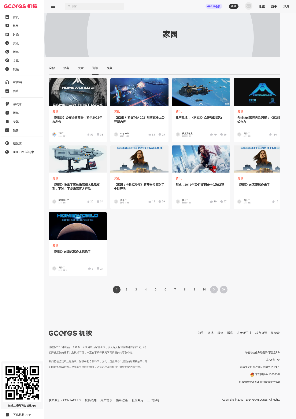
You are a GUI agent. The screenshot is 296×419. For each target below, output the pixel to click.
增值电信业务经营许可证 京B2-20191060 (268, 352)
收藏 (262, 6)
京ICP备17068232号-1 (279, 359)
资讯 (55, 111)
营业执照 (287, 345)
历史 (274, 6)
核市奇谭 (261, 333)
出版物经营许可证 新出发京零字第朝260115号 (265, 382)
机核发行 (277, 333)
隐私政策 (122, 400)
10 (204, 289)
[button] (285, 390)
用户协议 (106, 400)
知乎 (201, 333)
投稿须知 (91, 400)
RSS (289, 333)
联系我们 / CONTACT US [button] (65, 400)
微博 (211, 333)
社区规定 (138, 400)
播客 (230, 333)
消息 (286, 6)
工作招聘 (153, 400)
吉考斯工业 (244, 333)
